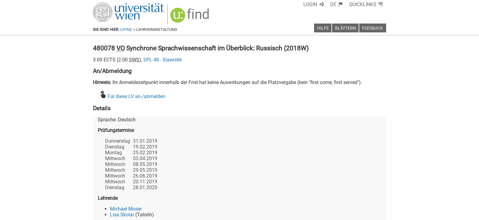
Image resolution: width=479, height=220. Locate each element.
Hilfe (323, 28)
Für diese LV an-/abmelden (136, 96)
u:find (126, 29)
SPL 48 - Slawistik (162, 60)
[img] (190, 17)
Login (310, 4)
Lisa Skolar (122, 215)
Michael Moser (126, 209)
